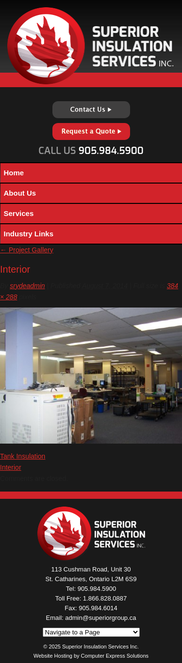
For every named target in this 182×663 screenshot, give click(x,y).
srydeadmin (27, 286)
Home (14, 173)
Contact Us (91, 109)
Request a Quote (91, 131)
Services (19, 213)
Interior (10, 467)
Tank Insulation (22, 456)
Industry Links (29, 234)
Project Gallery (26, 250)
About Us (20, 193)
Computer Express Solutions (115, 656)
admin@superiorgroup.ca (100, 617)
